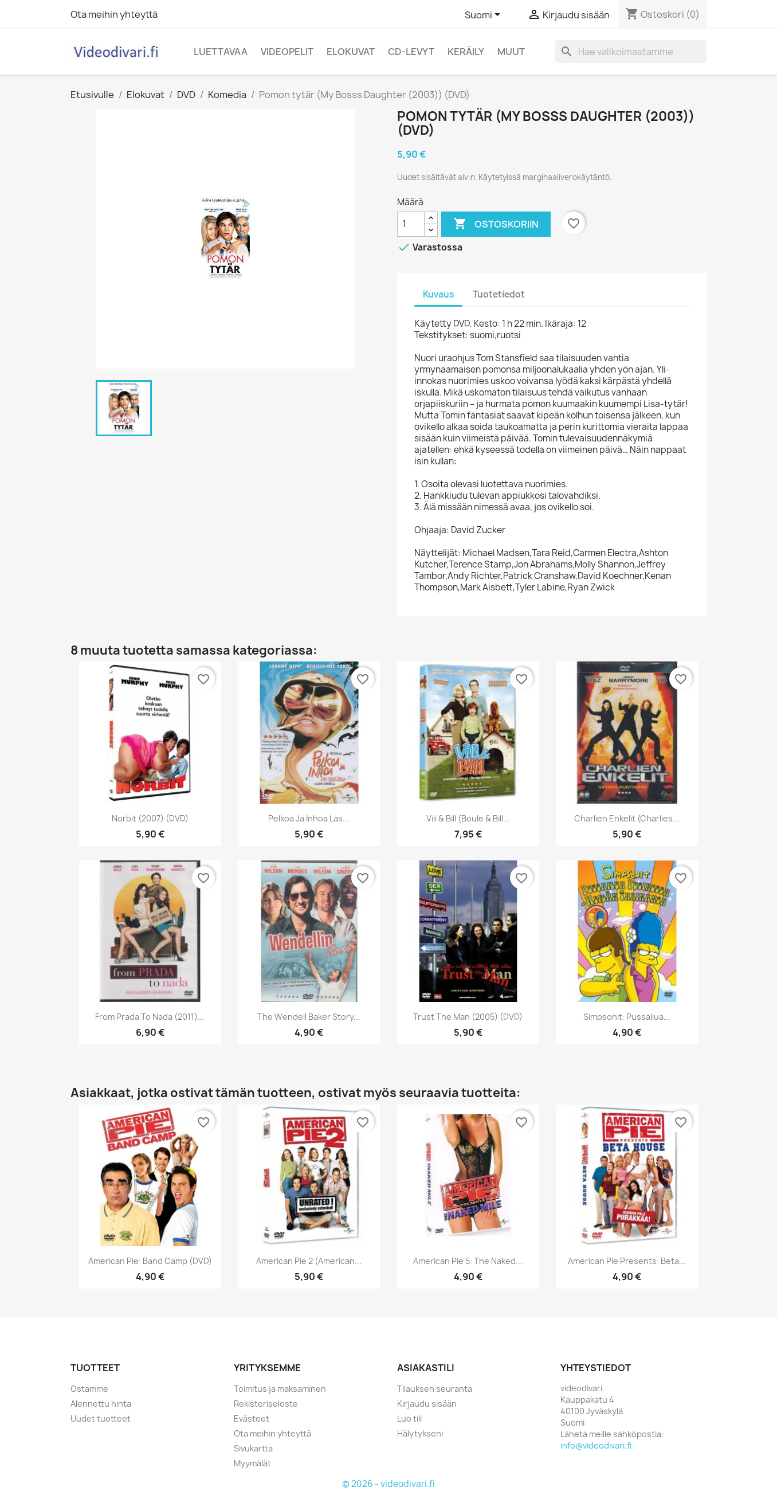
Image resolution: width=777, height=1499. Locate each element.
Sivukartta (253, 1448)
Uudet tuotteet (100, 1418)
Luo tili (409, 1418)
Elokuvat (351, 51)
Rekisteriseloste (266, 1403)
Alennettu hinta (100, 1403)
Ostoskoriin (496, 224)
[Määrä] (411, 224)
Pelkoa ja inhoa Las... (309, 818)
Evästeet (251, 1418)
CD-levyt (411, 51)
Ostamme (89, 1388)
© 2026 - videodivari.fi (388, 1484)
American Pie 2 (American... (309, 1260)
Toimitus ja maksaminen (280, 1388)
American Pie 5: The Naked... (468, 1260)
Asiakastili (425, 1367)
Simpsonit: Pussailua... (626, 1016)
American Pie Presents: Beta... (627, 1260)
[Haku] (631, 51)
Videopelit (287, 51)
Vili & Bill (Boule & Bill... (468, 818)
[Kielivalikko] (484, 15)
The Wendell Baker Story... (308, 1016)
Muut (511, 51)
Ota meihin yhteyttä (114, 14)
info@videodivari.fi (595, 1445)
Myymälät (252, 1463)
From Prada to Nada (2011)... (150, 1016)
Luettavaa (221, 51)
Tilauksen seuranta (434, 1388)
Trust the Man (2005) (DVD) (468, 1016)
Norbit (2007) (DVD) (150, 818)
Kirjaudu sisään (427, 1403)
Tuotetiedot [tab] (499, 294)
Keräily (466, 51)
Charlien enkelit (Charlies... (627, 818)
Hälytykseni (420, 1433)
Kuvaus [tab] (438, 294)
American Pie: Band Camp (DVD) (150, 1260)
